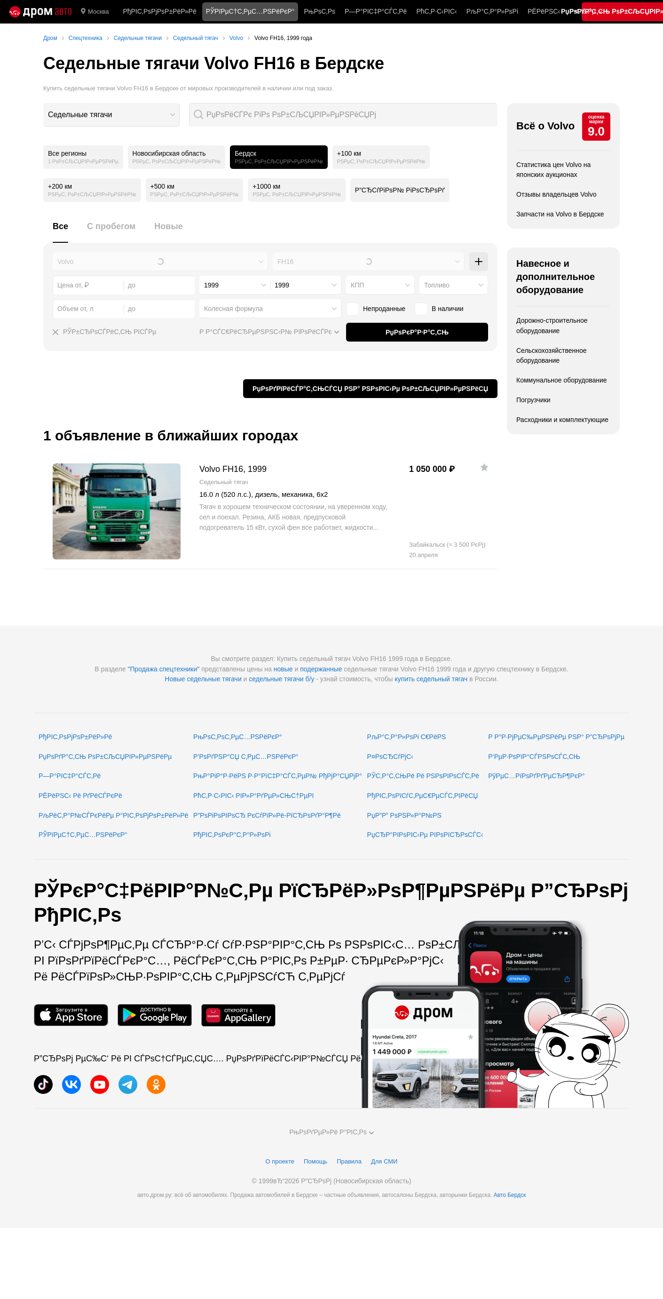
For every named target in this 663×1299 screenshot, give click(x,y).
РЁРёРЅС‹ (544, 11)
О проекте (280, 1161)
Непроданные (375, 309)
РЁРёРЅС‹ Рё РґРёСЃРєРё (80, 795)
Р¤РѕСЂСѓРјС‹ (390, 756)
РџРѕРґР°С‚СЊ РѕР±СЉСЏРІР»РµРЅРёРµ (105, 756)
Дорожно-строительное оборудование (552, 326)
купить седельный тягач (431, 679)
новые (283, 669)
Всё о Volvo (545, 126)
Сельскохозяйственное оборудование (551, 356)
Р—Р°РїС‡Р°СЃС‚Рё (376, 11)
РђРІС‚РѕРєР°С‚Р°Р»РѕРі (232, 834)
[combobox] (111, 115)
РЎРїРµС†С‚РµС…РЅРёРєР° (83, 834)
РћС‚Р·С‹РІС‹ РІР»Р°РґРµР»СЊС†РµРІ (253, 795)
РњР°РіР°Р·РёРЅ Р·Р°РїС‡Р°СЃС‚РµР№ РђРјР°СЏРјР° (277, 776)
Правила (349, 1161)
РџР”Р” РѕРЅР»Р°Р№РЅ (404, 815)
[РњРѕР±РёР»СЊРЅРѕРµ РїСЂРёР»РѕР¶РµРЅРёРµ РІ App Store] (71, 1015)
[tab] (60, 232)
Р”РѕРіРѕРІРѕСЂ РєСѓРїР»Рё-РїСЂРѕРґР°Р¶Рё (267, 815)
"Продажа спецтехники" (163, 669)
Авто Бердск (510, 1195)
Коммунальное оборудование (561, 380)
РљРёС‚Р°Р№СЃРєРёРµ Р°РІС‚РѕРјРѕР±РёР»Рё (113, 815)
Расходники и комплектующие (562, 419)
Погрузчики (533, 400)
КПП (357, 285)
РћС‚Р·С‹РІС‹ (436, 11)
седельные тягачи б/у (281, 679)
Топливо (437, 285)
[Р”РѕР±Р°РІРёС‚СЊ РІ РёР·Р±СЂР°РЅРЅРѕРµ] (484, 467)
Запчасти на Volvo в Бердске (560, 214)
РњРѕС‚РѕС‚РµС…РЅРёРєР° (237, 737)
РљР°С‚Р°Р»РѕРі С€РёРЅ (406, 737)
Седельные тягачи (80, 115)
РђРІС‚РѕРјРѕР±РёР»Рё (159, 11)
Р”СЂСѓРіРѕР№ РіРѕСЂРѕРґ (400, 190)
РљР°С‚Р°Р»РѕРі (492, 11)
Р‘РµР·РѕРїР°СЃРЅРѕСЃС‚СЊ (534, 756)
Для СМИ (384, 1161)
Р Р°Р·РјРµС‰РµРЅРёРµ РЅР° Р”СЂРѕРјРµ (556, 737)
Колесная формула (233, 308)
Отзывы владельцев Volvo (556, 194)
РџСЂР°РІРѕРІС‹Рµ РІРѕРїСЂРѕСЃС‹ (425, 834)
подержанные (321, 669)
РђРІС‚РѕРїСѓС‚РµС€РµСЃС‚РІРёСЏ (422, 795)
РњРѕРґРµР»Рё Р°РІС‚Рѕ (331, 1132)
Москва (95, 12)
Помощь (315, 1161)
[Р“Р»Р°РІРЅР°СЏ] (40, 12)
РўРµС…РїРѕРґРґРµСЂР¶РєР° (536, 776)
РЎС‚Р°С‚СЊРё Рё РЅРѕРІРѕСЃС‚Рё (423, 776)
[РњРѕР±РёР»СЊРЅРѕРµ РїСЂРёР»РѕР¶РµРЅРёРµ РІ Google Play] (155, 1015)
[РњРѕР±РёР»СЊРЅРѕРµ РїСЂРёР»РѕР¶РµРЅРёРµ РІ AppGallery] (238, 1015)
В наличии (439, 309)
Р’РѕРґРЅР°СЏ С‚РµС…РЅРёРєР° (246, 756)
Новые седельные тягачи (203, 679)
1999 (211, 285)
